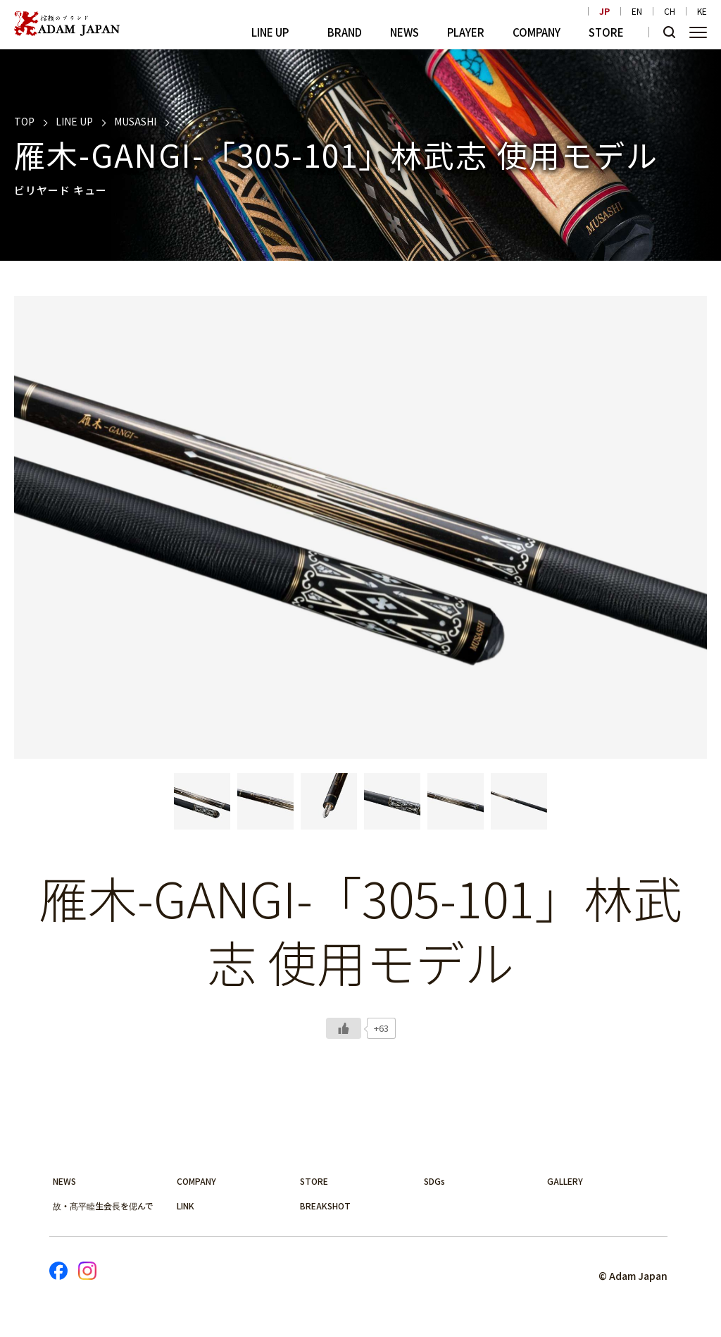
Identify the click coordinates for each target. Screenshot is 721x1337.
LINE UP (270, 32)
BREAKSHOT (325, 1206)
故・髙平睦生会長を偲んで (103, 1206)
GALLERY (565, 1181)
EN (637, 11)
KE (702, 11)
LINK (185, 1206)
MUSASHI (135, 121)
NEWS (404, 32)
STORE (606, 32)
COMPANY (536, 32)
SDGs (434, 1181)
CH (669, 11)
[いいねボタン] (343, 1028)
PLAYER (465, 32)
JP (604, 11)
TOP (24, 121)
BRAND (344, 32)
